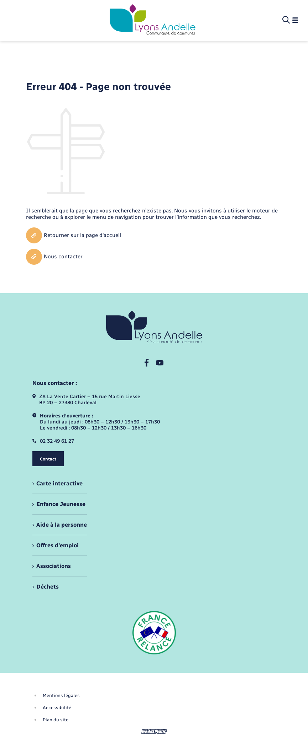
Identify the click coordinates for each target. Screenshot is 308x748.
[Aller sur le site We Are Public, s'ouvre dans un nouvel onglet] (154, 731)
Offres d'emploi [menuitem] (57, 545)
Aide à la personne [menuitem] (61, 524)
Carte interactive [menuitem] (59, 483)
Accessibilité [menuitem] (57, 707)
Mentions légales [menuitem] (61, 695)
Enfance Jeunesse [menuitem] (60, 504)
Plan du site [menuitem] (55, 719)
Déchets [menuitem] (47, 586)
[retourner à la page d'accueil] (152, 20)
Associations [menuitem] (53, 566)
